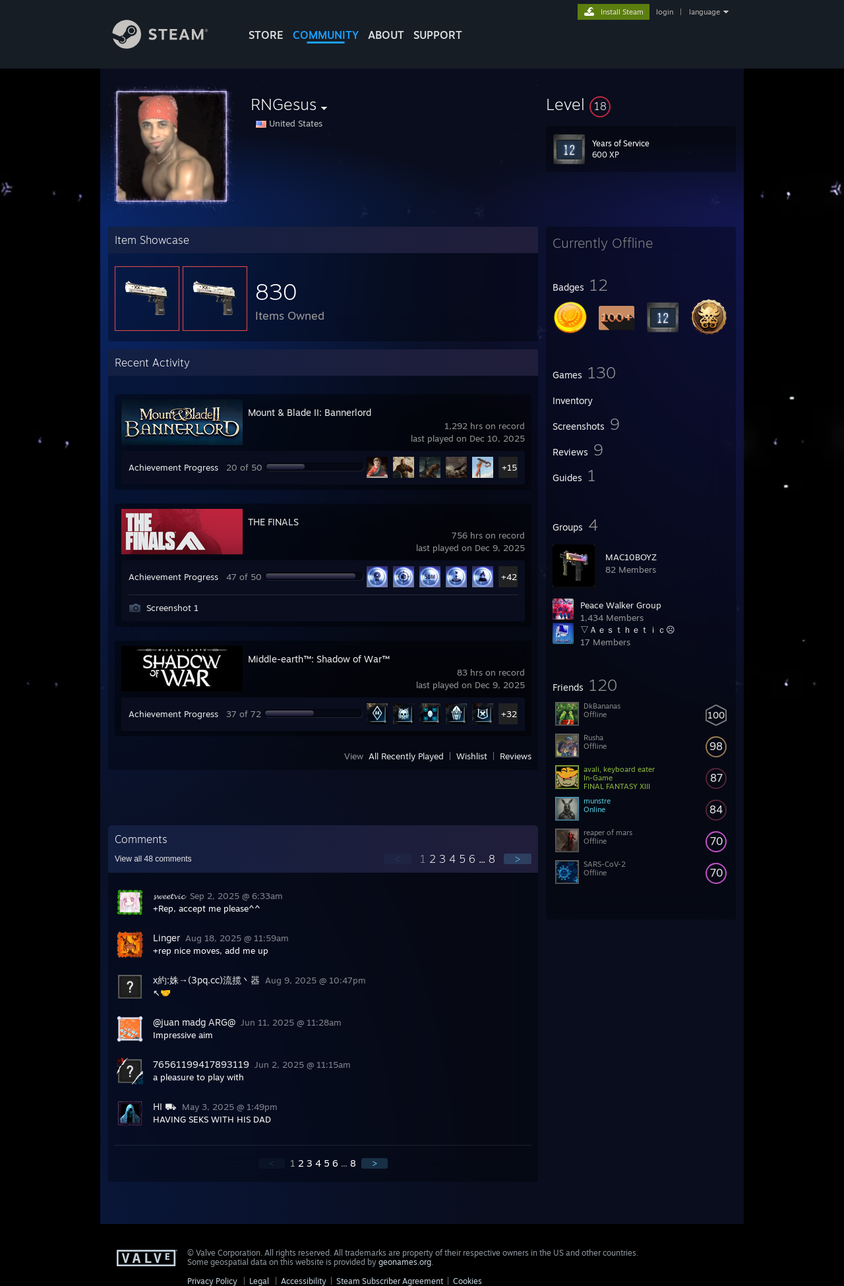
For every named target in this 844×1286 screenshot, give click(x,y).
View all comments (153, 858)
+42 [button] (509, 576)
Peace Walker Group (620, 605)
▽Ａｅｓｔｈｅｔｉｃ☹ (627, 629)
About (386, 35)
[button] (641, 104)
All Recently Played (406, 756)
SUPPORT (437, 35)
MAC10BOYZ (631, 557)
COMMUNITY (326, 35)
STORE (266, 35)
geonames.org (404, 1262)
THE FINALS (273, 521)
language (704, 11)
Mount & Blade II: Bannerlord (309, 412)
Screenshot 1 (172, 607)
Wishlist (471, 756)
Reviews (515, 756)
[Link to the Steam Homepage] (170, 45)
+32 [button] (509, 714)
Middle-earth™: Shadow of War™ (319, 658)
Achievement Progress (173, 467)
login (664, 11)
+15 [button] (509, 467)
